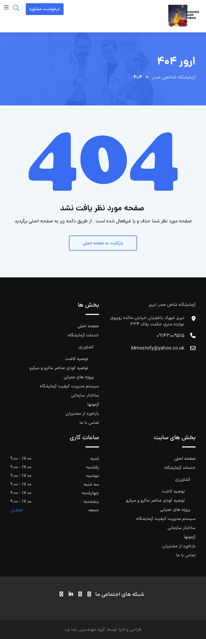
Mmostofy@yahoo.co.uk (157, 348)
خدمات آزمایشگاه (83, 335)
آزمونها (93, 404)
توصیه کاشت (76, 359)
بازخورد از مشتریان (82, 413)
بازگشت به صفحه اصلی (103, 243)
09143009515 (170, 335)
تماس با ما (89, 423)
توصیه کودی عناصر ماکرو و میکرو (59, 368)
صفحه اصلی (88, 326)
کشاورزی (86, 347)
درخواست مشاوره (45, 9)
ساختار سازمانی (85, 395)
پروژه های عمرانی (79, 377)
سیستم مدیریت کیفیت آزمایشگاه (69, 386)
